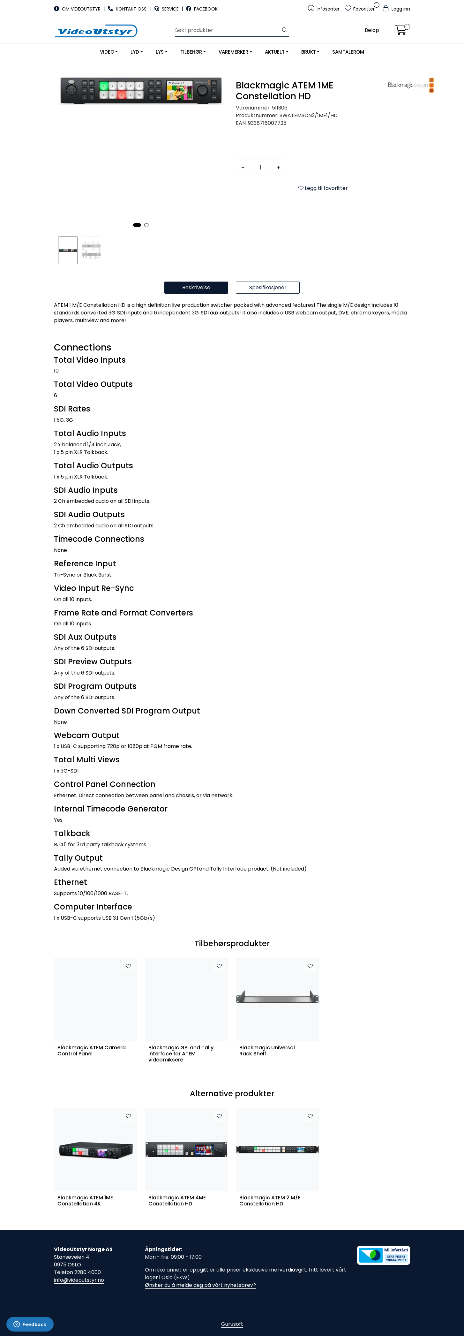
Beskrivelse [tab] (196, 287)
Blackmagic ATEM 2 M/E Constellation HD (269, 1201)
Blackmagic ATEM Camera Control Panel (91, 1051)
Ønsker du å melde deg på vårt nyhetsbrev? (200, 1285)
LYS (160, 52)
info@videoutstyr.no (79, 1280)
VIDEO (107, 52)
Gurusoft (232, 1324)
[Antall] (261, 167)
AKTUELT (275, 52)
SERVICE (167, 9)
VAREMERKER (233, 52)
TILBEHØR (191, 52)
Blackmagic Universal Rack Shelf (267, 1051)
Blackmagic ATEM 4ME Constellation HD (177, 1201)
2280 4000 (87, 1272)
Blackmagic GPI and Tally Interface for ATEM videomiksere (180, 1053)
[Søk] (228, 30)
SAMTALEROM (348, 52)
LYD (135, 52)
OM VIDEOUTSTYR (78, 9)
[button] (137, 225)
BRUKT (308, 52)
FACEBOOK (202, 9)
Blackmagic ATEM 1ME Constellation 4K (85, 1201)
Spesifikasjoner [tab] (268, 287)
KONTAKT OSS (128, 9)
